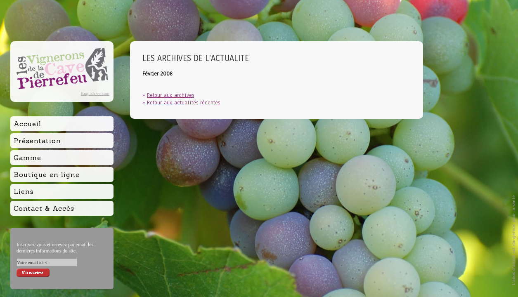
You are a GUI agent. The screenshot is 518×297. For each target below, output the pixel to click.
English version (95, 93)
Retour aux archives (170, 95)
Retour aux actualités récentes (183, 102)
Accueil (27, 124)
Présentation (37, 141)
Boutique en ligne (47, 174)
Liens (24, 191)
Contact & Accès (44, 208)
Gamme (27, 157)
